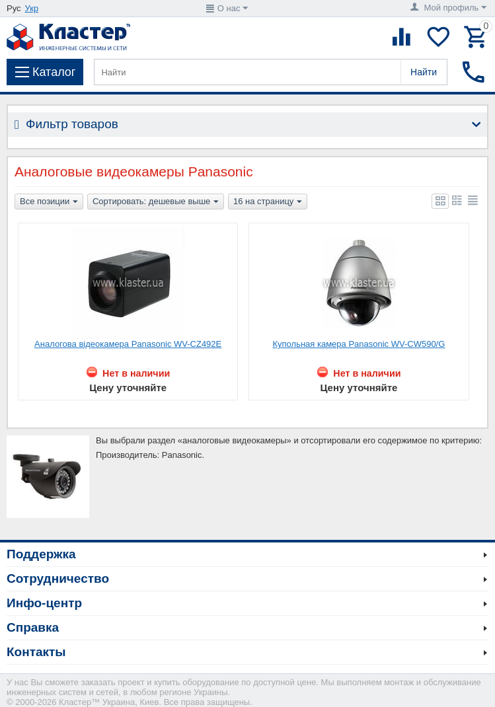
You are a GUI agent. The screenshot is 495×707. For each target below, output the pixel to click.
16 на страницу (267, 202)
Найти (423, 72)
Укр (32, 8)
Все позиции (49, 202)
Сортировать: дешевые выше (156, 202)
